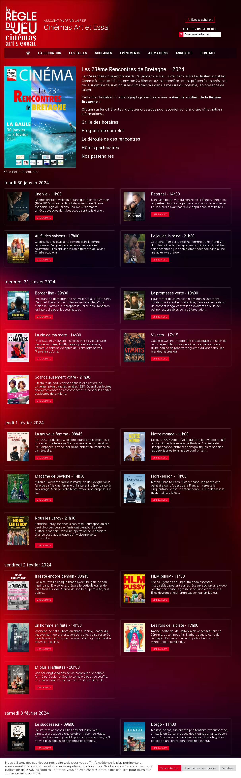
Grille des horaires (100, 122)
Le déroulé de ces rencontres (111, 139)
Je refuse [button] (228, 768)
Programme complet (103, 130)
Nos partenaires (98, 156)
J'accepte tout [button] (169, 768)
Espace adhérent (200, 19)
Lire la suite (44, 218)
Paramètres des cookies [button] (200, 768)
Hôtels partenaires (100, 147)
